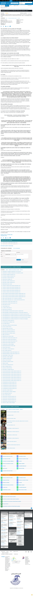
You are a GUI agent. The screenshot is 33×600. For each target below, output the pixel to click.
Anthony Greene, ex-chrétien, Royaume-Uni (7, 320)
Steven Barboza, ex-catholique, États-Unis (7, 369)
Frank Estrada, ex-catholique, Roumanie (7, 361)
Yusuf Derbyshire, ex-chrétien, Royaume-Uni (13, 438)
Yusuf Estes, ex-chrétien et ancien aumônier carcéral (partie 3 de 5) (10, 288)
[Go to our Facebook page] (26, 551)
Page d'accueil (2, 5)
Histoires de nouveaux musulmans (14, 409)
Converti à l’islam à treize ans (5, 347)
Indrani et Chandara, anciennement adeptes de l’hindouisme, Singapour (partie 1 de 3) (13, 293)
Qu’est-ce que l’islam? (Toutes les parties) (9, 496)
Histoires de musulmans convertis (14, 269)
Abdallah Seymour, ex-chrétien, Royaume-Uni (13, 431)
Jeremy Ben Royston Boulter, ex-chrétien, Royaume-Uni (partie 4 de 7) (11, 375)
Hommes (21, 269)
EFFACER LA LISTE (29, 528)
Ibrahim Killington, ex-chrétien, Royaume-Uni (13, 428)
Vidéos (11, 5)
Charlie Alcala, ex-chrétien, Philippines (7, 356)
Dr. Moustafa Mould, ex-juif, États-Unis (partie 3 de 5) (9, 385)
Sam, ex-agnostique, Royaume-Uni (6, 393)
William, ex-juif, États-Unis (5, 334)
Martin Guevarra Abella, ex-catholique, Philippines (8, 391)
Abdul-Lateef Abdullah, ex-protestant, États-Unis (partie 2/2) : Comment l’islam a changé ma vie (14, 312)
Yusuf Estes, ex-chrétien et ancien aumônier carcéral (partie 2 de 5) (10, 287)
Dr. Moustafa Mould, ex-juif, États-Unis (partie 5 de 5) (9, 388)
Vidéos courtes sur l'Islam (23, 489)
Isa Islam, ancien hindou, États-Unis (11, 441)
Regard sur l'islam (16, 5)
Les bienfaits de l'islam (22, 456)
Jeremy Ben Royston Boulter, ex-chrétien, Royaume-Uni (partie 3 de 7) (11, 374)
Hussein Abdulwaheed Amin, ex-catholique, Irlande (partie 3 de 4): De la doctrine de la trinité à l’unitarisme (15, 317)
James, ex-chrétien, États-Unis (6, 394)
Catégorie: (3, 18)
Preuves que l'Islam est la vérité (7, 477)
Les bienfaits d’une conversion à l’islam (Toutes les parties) (12, 501)
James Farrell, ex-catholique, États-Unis (7, 364)
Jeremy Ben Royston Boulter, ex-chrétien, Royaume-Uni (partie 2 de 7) (11, 372)
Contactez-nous (29, 5)
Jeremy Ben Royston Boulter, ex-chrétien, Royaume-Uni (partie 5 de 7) (11, 377)
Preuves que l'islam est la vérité (7, 456)
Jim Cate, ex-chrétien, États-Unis (6, 326)
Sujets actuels (5, 468)
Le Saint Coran (5, 487)
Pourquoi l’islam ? (5, 503)
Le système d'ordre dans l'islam (7, 470)
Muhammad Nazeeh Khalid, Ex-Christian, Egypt (8, 345)
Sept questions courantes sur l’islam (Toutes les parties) (11, 506)
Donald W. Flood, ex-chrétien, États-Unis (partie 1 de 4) (9, 337)
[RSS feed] (31, 551)
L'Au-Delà (20, 482)
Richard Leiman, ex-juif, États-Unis (6, 309)
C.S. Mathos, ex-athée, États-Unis (6, 307)
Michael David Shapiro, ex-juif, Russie (7, 328)
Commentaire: (18, 253)
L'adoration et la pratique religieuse (8, 461)
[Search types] (22, 3)
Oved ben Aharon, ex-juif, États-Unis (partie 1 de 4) (8, 396)
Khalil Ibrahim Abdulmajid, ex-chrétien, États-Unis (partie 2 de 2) (10, 353)
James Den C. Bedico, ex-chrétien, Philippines (8, 402)
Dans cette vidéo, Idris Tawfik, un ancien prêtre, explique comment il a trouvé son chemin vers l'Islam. (17, 422)
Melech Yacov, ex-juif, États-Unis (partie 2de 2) (8, 331)
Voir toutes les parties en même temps (7, 245)
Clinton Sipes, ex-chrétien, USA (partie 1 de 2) (8, 280)
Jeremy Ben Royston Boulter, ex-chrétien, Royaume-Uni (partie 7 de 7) (11, 380)
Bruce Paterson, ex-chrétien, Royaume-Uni (7, 277)
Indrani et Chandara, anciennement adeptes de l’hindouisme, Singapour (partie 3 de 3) (13, 296)
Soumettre (18, 259)
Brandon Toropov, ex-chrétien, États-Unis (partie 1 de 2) (7, 235)
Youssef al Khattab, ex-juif (5, 306)
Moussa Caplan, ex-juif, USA (5, 304)
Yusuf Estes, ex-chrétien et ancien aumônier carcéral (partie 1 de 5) (10, 285)
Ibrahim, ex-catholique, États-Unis (6, 366)
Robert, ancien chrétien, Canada (11, 418)
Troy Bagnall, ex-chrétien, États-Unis (6, 358)
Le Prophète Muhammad (22, 487)
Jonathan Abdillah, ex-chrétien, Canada (7, 355)
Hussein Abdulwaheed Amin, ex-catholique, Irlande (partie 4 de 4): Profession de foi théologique (14, 318)
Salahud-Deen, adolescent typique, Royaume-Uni (13, 444)
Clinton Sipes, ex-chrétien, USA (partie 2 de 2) (8, 282)
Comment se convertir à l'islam (23, 458)
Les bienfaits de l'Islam (22, 477)
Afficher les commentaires (4, 7)
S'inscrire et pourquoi (14, 3)
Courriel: (2, 256)
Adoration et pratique (6, 482)
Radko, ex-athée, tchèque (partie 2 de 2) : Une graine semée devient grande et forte (13, 299)
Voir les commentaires (16, 248)
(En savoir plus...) (3, 518)
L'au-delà (20, 461)
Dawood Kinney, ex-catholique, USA (6, 279)
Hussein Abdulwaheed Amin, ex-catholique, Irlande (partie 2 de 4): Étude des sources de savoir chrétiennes (16, 315)
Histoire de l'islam (21, 468)
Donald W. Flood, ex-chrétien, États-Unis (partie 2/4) (8, 339)
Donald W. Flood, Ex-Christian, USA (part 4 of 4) (8, 342)
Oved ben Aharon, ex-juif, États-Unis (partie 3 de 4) (8, 399)
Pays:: (1, 254)
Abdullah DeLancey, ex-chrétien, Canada (7, 336)
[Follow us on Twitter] (28, 551)
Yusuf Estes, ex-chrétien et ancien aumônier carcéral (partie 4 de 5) (10, 290)
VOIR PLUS (2, 544)
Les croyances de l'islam (6, 458)
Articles (7, 5)
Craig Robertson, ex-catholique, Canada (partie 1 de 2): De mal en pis (11, 271)
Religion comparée (21, 463)
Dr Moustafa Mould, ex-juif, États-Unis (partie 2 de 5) (8, 383)
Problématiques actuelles (6, 489)
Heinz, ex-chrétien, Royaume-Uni (6, 350)
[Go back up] (31, 508)
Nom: (1, 252)
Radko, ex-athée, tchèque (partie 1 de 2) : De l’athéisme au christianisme (11, 298)
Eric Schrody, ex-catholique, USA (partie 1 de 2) (8, 274)
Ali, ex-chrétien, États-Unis (5, 323)
